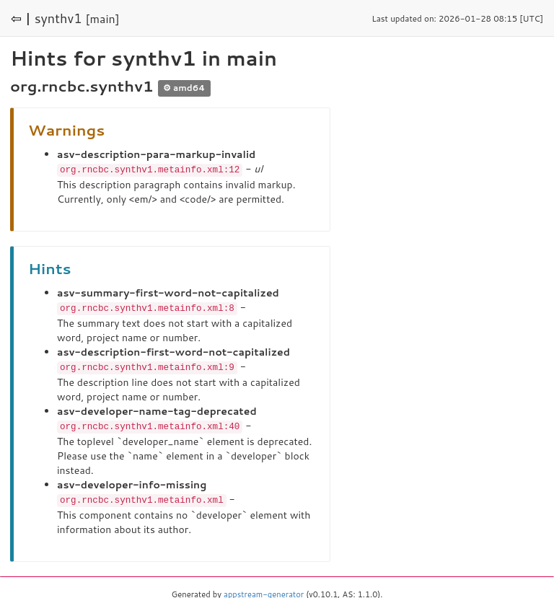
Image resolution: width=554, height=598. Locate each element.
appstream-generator (264, 591)
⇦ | (21, 18)
